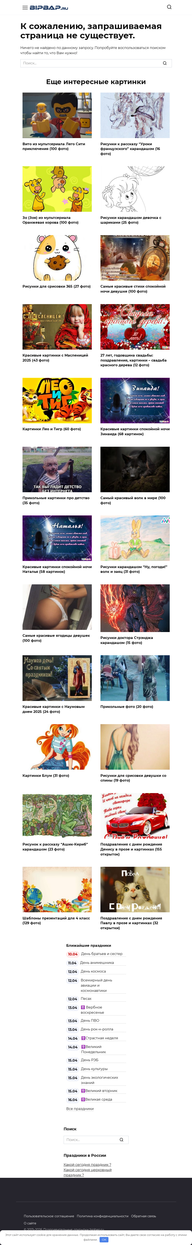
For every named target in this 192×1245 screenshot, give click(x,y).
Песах (86, 997)
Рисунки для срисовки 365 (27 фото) (57, 286)
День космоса (93, 970)
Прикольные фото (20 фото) (126, 706)
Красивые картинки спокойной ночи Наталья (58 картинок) (57, 568)
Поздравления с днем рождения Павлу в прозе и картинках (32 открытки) (131, 922)
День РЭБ (89, 1059)
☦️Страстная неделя (99, 1037)
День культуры (94, 1068)
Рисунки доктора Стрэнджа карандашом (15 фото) (126, 639)
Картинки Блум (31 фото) (46, 775)
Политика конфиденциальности (103, 1215)
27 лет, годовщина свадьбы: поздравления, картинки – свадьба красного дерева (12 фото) (133, 360)
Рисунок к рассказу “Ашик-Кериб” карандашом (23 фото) (55, 845)
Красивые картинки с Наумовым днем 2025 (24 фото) (54, 708)
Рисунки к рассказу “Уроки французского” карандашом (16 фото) (130, 149)
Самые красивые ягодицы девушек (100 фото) (56, 637)
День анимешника (97, 962)
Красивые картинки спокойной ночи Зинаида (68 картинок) (135, 431)
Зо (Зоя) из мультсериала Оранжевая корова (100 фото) (51, 219)
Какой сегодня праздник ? (87, 1163)
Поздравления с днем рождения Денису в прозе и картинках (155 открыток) (131, 848)
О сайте (30, 1222)
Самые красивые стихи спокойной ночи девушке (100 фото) (133, 288)
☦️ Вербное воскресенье (92, 1009)
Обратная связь (143, 1215)
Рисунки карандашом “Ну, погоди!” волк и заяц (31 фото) (133, 568)
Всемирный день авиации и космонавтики (96, 984)
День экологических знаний (99, 1079)
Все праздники (80, 1107)
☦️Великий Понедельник (93, 1048)
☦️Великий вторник (99, 1090)
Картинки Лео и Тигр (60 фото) (52, 429)
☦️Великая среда (96, 1098)
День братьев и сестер (102, 953)
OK (104, 1239)
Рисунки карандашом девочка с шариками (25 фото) (130, 219)
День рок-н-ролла (97, 1028)
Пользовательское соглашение (49, 1215)
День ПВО (90, 1019)
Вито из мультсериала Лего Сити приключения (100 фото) (54, 146)
